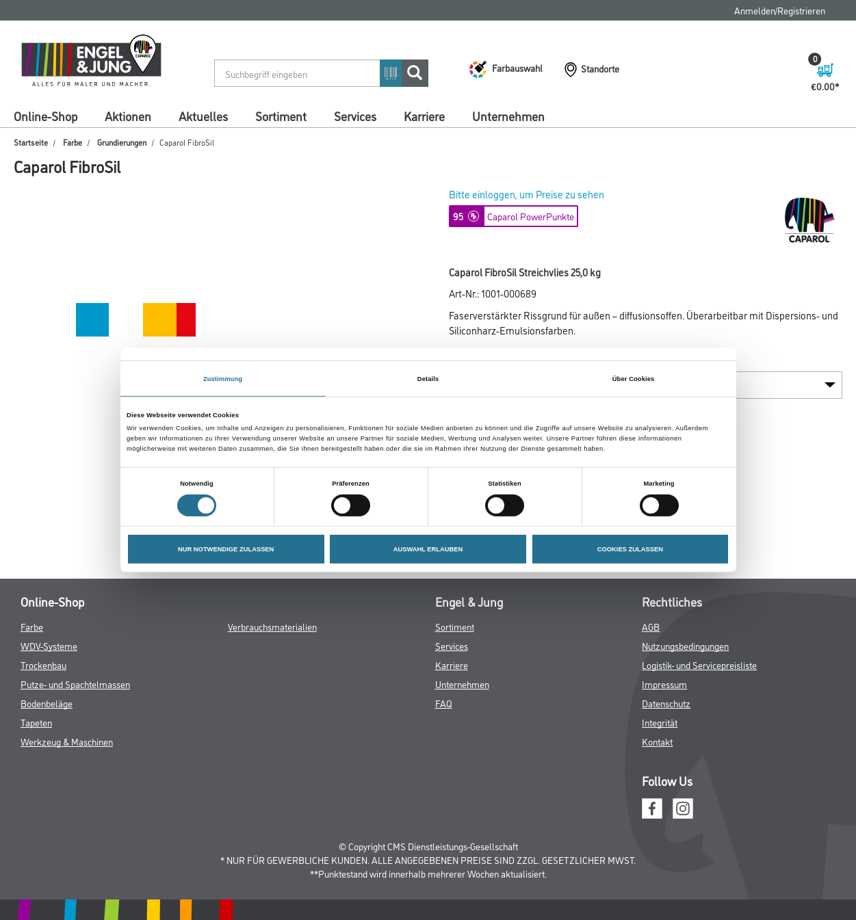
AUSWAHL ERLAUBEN (428, 549)
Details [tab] (428, 378)
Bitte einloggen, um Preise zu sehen (526, 194)
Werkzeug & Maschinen (67, 741)
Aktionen (128, 115)
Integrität (659, 721)
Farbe (72, 142)
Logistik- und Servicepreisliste (699, 664)
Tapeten (36, 721)
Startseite (31, 142)
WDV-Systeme (49, 645)
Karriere (424, 115)
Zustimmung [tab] (222, 378)
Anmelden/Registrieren (779, 9)
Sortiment (281, 115)
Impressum (664, 683)
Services (355, 115)
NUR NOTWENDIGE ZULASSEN (226, 549)
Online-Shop (45, 115)
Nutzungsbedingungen (685, 645)
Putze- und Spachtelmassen (75, 683)
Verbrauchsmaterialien (272, 626)
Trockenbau (43, 664)
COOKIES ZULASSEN (630, 549)
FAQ (443, 702)
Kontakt (657, 741)
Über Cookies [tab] (633, 378)
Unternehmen (508, 115)
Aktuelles (203, 115)
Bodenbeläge (47, 702)
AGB (651, 626)
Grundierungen (121, 142)
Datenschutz (666, 702)
